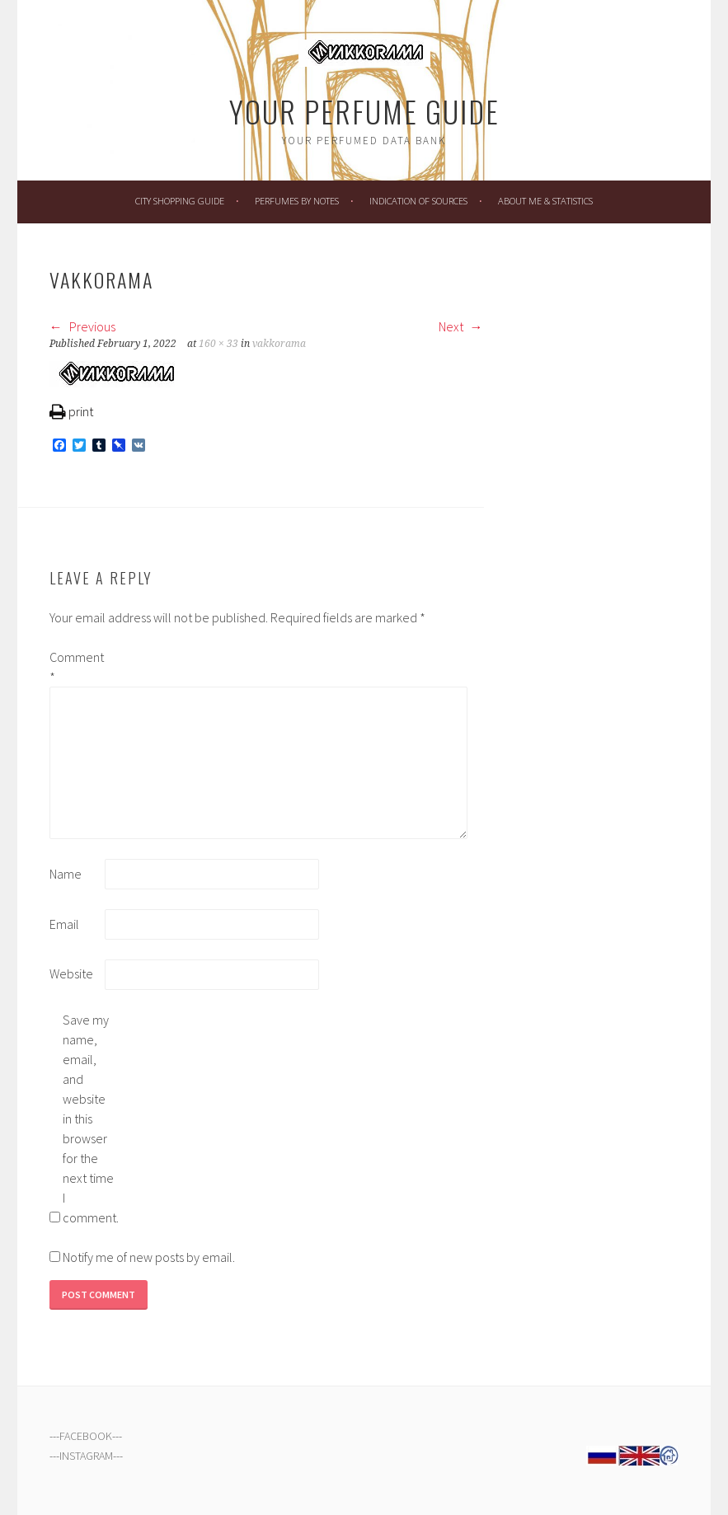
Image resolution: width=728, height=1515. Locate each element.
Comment (75, 667)
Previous (82, 326)
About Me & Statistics (545, 201)
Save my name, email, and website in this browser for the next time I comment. (89, 1118)
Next (461, 326)
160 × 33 (218, 343)
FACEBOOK (85, 1435)
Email (64, 924)
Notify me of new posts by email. (149, 1257)
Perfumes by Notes (297, 201)
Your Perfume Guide (364, 111)
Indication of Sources (418, 201)
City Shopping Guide (179, 201)
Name (65, 873)
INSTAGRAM (86, 1455)
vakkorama (279, 343)
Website (71, 973)
